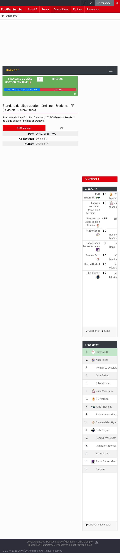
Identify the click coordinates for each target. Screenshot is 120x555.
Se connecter (104, 3)
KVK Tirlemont (101, 406)
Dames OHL (100, 352)
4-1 (104, 255)
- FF (40, 79)
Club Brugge (100, 430)
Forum (45, 9)
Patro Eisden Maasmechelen (91, 246)
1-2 (104, 273)
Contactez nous (35, 541)
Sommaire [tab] (24, 128)
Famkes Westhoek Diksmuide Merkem (93, 208)
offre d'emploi (85, 541)
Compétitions (61, 9)
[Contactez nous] (90, 542)
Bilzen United (100, 383)
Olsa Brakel (99, 375)
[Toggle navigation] (110, 70)
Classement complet (99, 524)
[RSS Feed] (96, 542)
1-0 (104, 194)
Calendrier (94, 330)
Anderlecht (99, 359)
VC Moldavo (100, 453)
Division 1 (41, 138)
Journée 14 (42, 143)
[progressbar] (22, 89)
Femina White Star (103, 437)
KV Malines (99, 398)
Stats (107, 330)
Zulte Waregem (102, 391)
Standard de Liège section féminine (92, 222)
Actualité (32, 9)
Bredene (55, 78)
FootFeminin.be (11, 9)
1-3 (104, 203)
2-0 (104, 230)
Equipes (77, 9)
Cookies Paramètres (41, 544)
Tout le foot (9, 15)
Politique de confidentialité (60, 541)
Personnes (93, 9)
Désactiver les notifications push (74, 544)
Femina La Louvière (104, 367)
